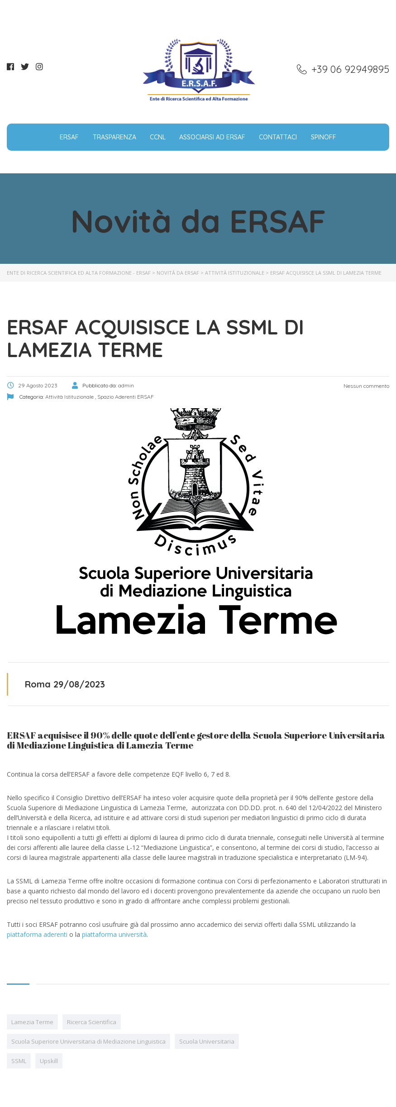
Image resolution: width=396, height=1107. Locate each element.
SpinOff (323, 137)
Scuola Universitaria (206, 1041)
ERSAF (69, 137)
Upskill (49, 1061)
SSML (18, 1061)
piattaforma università (114, 934)
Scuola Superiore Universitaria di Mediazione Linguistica (88, 1041)
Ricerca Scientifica (91, 1022)
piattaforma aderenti (37, 934)
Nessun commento (365, 385)
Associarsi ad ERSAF (212, 137)
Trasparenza (114, 137)
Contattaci (278, 137)
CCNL (158, 137)
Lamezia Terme (32, 1022)
